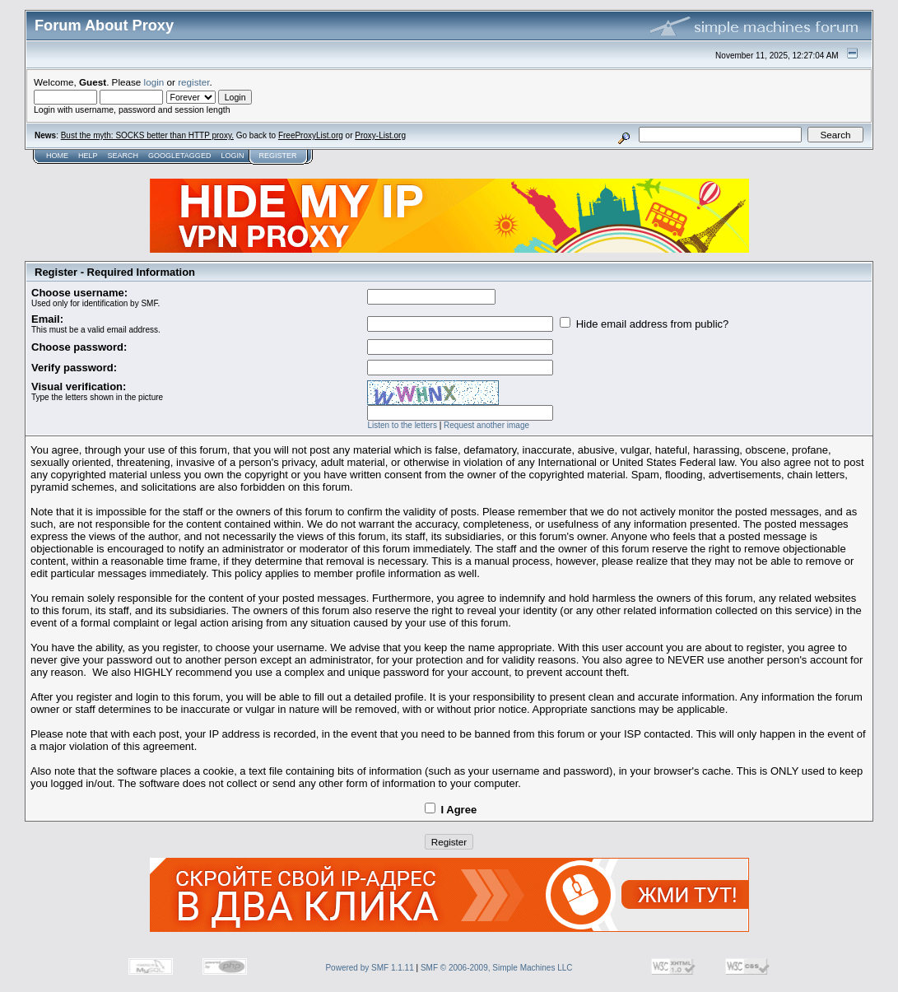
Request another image (486, 425)
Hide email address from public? (644, 324)
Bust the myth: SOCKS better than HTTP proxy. (147, 135)
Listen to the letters (402, 425)
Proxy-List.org (380, 135)
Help (88, 155)
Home (57, 155)
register (193, 82)
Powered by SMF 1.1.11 (369, 967)
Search (123, 155)
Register (277, 155)
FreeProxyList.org (310, 135)
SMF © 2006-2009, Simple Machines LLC (497, 967)
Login (232, 155)
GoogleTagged (179, 155)
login (154, 82)
